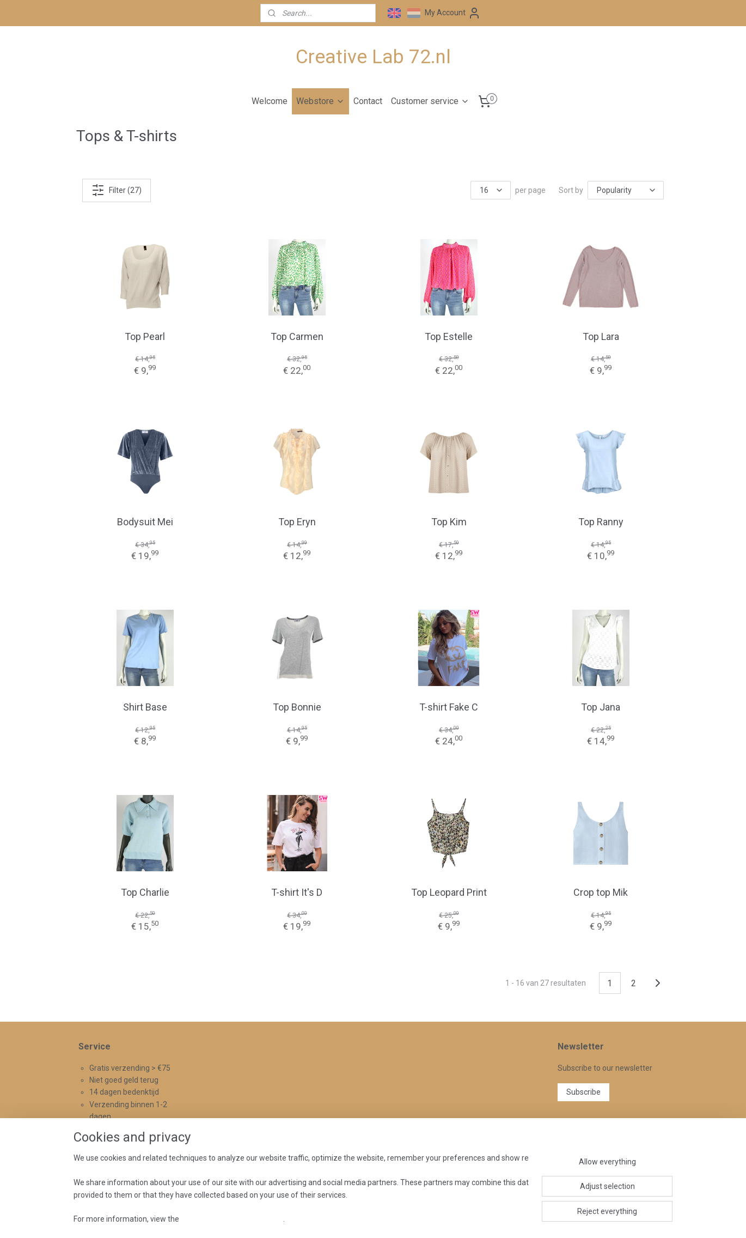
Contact (367, 101)
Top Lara (601, 336)
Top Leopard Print (449, 892)
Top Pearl (145, 336)
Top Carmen (297, 336)
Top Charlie (145, 892)
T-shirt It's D (296, 892)
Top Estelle (449, 336)
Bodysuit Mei (145, 521)
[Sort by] (625, 190)
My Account (453, 13)
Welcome (270, 101)
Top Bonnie (297, 707)
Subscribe (583, 1092)
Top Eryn (297, 521)
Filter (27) (116, 189)
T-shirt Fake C (448, 707)
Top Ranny (600, 521)
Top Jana (600, 707)
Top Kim (449, 521)
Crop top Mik (600, 892)
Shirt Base (145, 707)
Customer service (430, 101)
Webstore (320, 101)
